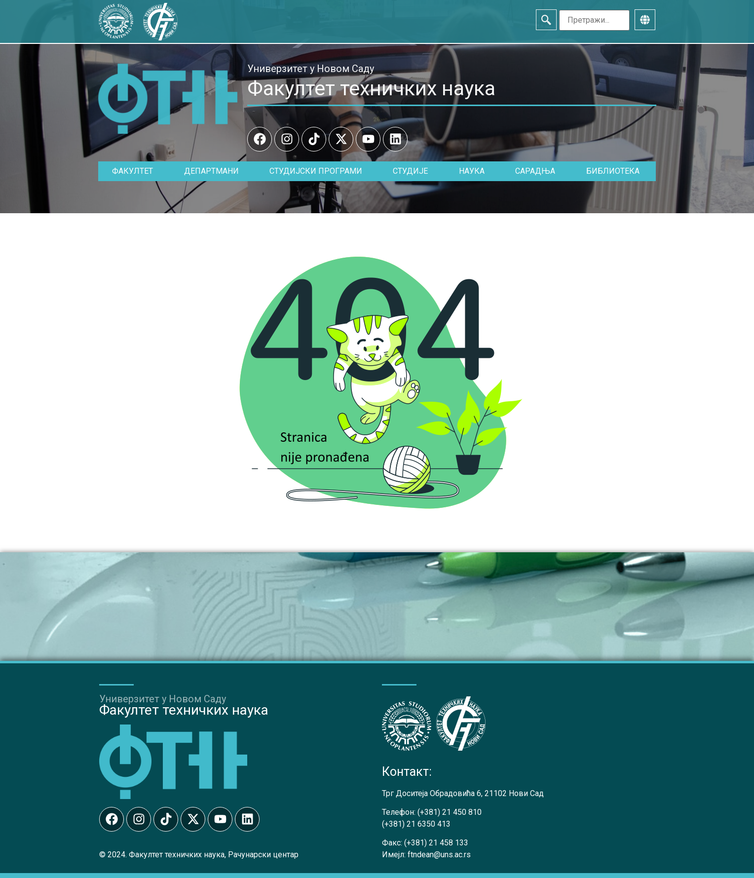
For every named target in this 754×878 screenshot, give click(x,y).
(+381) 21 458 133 (436, 842)
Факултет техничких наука (371, 88)
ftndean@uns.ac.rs (439, 854)
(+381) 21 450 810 (449, 812)
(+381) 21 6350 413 (416, 824)
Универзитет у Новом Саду (310, 69)
